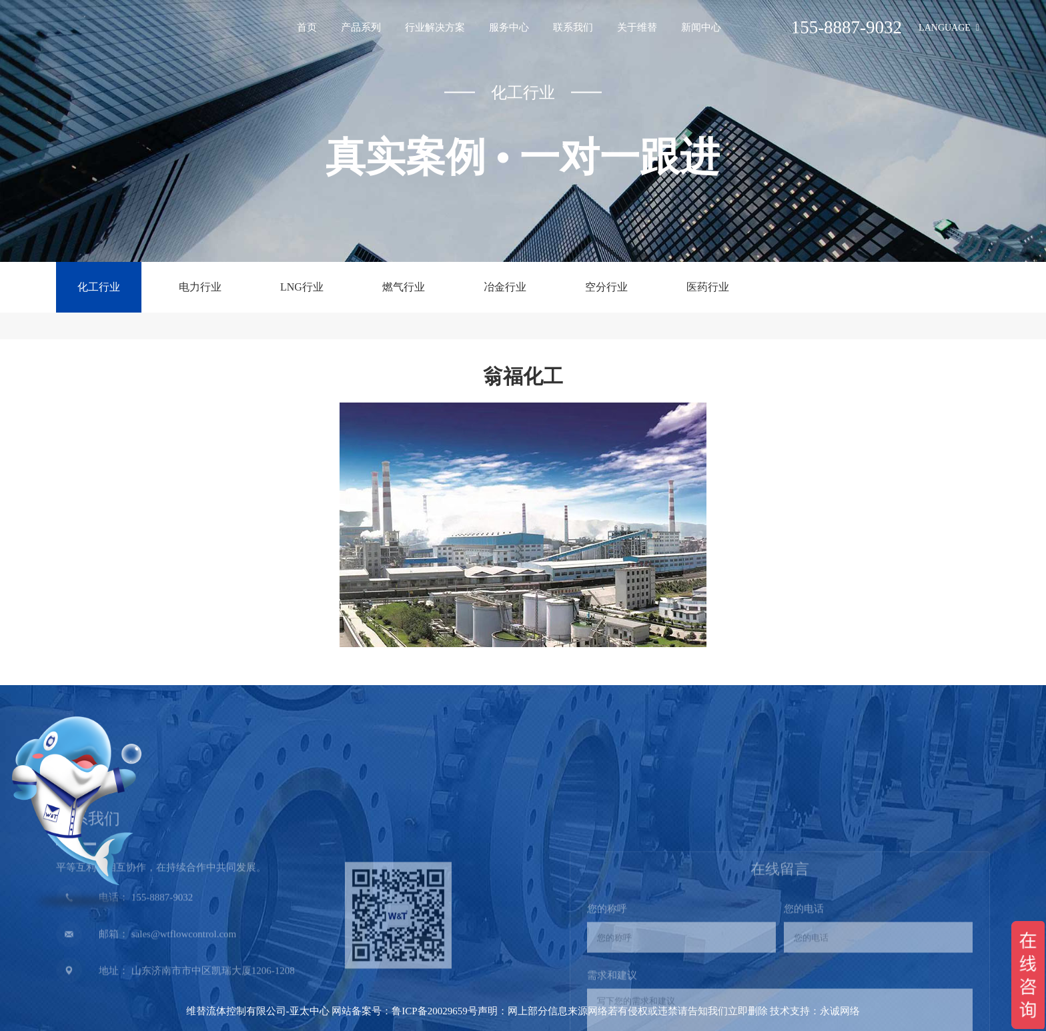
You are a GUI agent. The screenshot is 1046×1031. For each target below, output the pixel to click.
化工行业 (98, 287)
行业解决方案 (435, 27)
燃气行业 (403, 287)
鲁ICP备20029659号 (434, 1011)
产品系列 (361, 27)
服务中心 (509, 27)
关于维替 (637, 27)
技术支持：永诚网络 (815, 1011)
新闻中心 (701, 27)
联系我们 (573, 27)
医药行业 (707, 287)
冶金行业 (505, 287)
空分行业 (606, 287)
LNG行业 (302, 287)
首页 (307, 27)
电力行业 (200, 287)
